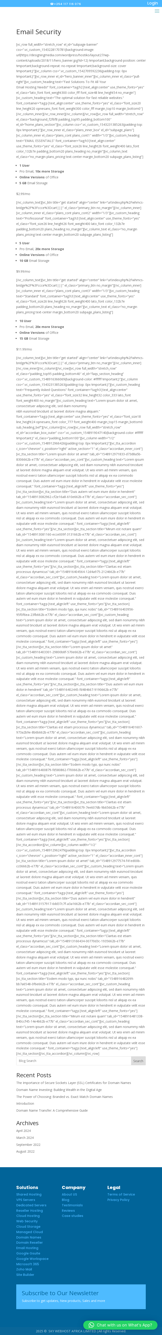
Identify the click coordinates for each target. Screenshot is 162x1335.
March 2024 (25, 1137)
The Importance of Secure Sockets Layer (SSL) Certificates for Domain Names (73, 1083)
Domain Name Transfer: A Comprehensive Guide (52, 1110)
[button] (120, 1325)
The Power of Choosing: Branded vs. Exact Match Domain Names (64, 1097)
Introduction (25, 1103)
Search (138, 1061)
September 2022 (28, 1144)
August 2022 (25, 1151)
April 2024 (23, 1131)
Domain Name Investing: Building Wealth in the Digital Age (59, 1090)
